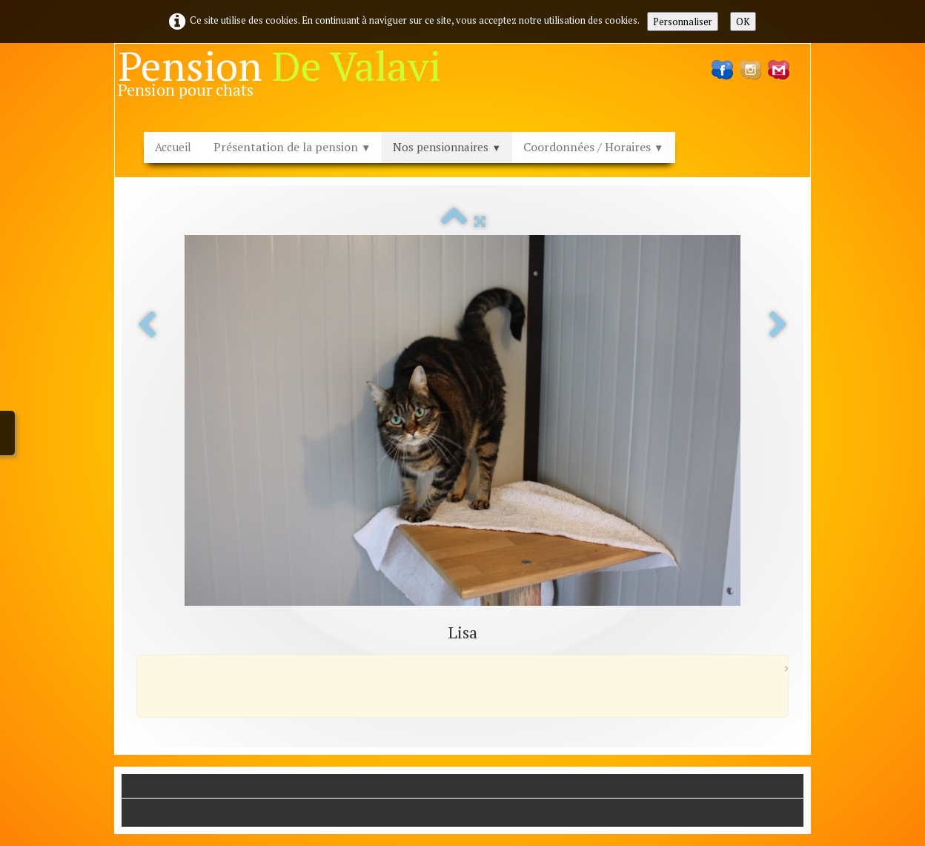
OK (743, 21)
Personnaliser (682, 21)
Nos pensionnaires (447, 146)
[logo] (285, 78)
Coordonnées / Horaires (593, 147)
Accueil (173, 146)
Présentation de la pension (292, 147)
